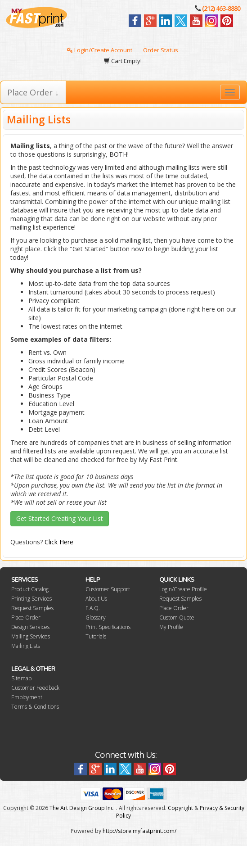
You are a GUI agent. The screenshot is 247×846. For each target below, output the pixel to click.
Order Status (160, 50)
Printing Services (31, 598)
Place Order (25, 617)
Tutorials (95, 636)
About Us (96, 598)
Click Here (59, 542)
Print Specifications (107, 627)
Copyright (180, 808)
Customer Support (107, 589)
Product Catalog (30, 589)
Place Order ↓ (33, 92)
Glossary (95, 617)
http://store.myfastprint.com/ (139, 831)
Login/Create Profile (183, 589)
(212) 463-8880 (221, 8)
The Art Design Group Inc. (82, 808)
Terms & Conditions (35, 706)
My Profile (171, 627)
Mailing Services (30, 636)
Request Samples (32, 608)
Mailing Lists (25, 646)
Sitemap (21, 678)
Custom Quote (176, 617)
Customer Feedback (35, 688)
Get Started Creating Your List (59, 518)
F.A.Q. (92, 608)
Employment (26, 697)
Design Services (30, 627)
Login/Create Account (99, 50)
